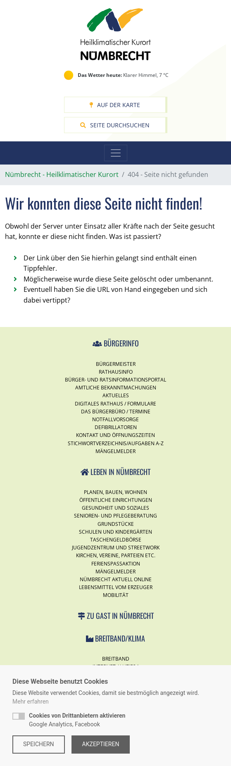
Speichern (38, 744)
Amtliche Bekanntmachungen (115, 387)
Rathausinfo (116, 371)
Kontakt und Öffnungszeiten (115, 435)
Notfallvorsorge (115, 419)
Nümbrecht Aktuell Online (116, 579)
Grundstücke (116, 523)
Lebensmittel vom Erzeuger (115, 587)
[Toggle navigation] (115, 153)
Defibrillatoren (116, 427)
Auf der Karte (114, 105)
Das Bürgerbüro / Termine (115, 411)
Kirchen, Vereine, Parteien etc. (115, 555)
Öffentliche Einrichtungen (115, 500)
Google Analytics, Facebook (77, 720)
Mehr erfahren (30, 701)
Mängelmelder (115, 451)
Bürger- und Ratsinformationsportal (115, 379)
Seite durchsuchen (115, 125)
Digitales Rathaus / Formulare (115, 403)
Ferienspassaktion (115, 563)
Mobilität (116, 595)
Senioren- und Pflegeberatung (115, 515)
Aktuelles (115, 395)
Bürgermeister (116, 363)
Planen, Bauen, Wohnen (115, 492)
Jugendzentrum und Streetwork (116, 547)
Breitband (115, 658)
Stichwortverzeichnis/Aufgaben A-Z (116, 443)
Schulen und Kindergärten (115, 531)
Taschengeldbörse (115, 539)
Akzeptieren (100, 744)
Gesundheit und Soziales (115, 507)
